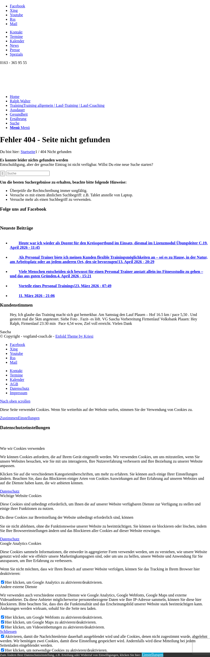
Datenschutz (9, 491)
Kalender (17, 41)
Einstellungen (29, 418)
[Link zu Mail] (13, 24)
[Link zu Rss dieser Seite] (12, 19)
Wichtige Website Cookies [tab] (21, 496)
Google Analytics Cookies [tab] (20, 543)
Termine (16, 36)
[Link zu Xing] (14, 10)
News (14, 45)
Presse (15, 50)
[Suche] (14, 123)
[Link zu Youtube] (16, 15)
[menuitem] (110, 32)
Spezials (16, 54)
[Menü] (20, 127)
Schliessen (8, 631)
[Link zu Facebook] (17, 6)
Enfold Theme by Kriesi (74, 336)
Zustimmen (9, 418)
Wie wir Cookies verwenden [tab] (22, 448)
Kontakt (16, 32)
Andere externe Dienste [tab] (18, 587)
